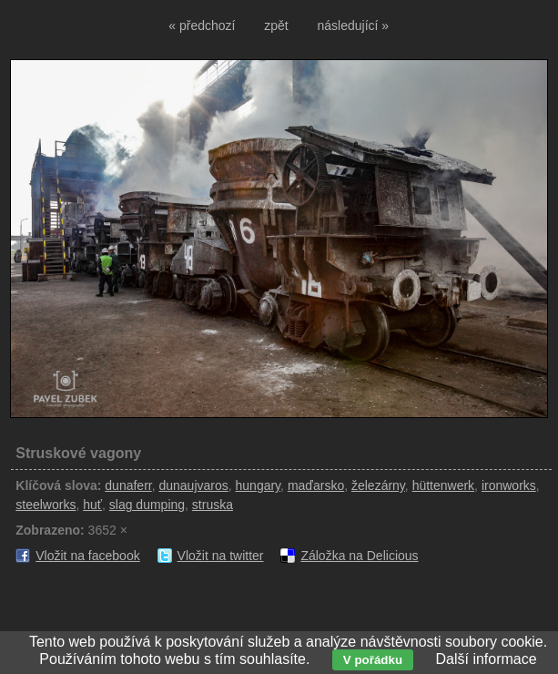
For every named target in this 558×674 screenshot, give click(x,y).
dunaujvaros (193, 485)
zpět (276, 25)
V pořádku (372, 660)
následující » (354, 25)
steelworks (45, 504)
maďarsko (316, 485)
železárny (378, 485)
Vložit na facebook (87, 555)
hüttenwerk (443, 485)
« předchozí (201, 25)
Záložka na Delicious (359, 555)
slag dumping (147, 504)
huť (92, 504)
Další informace (485, 659)
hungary (258, 485)
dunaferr (128, 485)
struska (212, 504)
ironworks (509, 485)
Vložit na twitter (221, 555)
